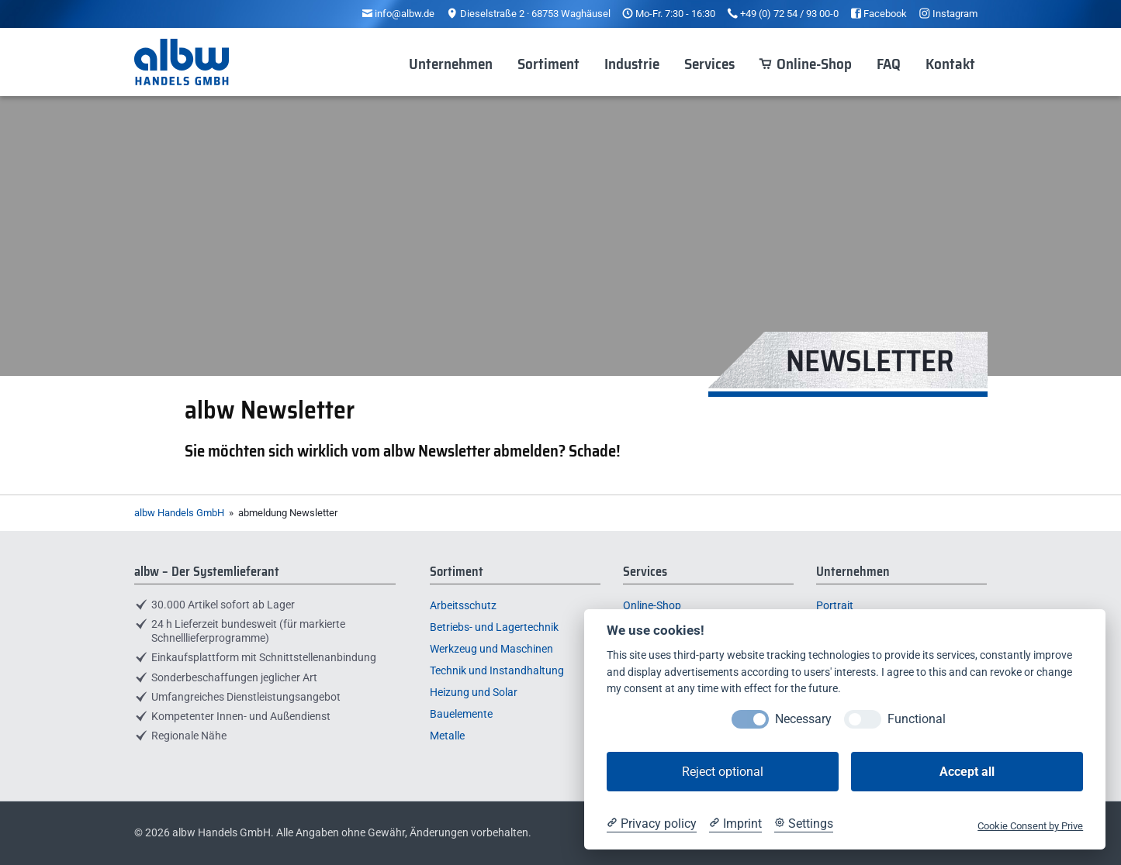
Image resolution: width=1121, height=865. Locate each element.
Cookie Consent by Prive (1030, 826)
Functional (916, 719)
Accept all (967, 771)
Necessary (803, 719)
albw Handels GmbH (179, 513)
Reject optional (722, 771)
